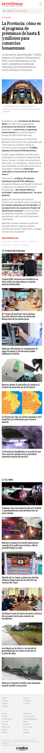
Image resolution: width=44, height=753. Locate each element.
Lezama (4, 732)
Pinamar (5, 724)
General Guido (7, 719)
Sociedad (24, 11)
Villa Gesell (6, 727)
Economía (25, 245)
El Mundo (26, 732)
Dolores (5, 713)
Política (4, 698)
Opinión (26, 698)
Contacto (26, 703)
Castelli (4, 730)
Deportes (5, 706)
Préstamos (33, 241)
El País (25, 730)
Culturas (5, 703)
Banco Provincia (20, 241)
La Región (27, 724)
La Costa (5, 721)
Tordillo (4, 716)
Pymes (15, 245)
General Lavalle (28, 716)
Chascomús (27, 713)
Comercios (6, 245)
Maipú (25, 721)
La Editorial (27, 701)
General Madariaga (30, 719)
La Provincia (6, 241)
